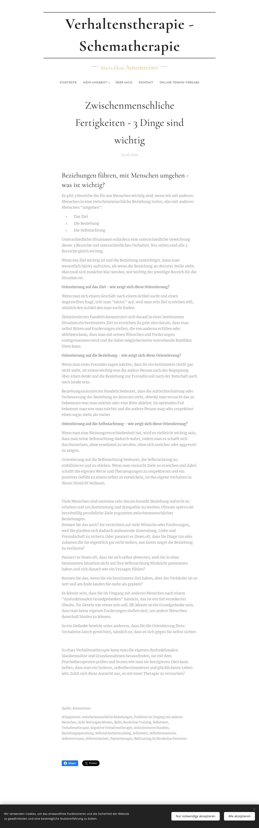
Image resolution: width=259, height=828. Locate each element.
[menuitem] (62, 83)
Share (70, 763)
